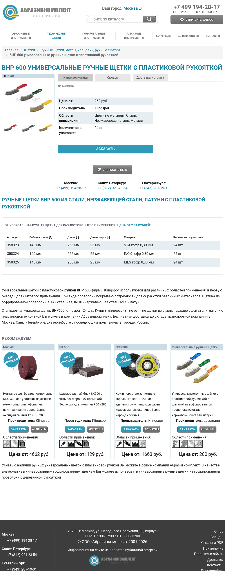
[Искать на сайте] (149, 19)
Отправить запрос (197, 20)
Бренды (216, 537)
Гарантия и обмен (208, 554)
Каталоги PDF (211, 543)
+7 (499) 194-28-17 (71, 188)
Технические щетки (56, 35)
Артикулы (39, 429)
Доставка (215, 560)
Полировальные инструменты (93, 35)
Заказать (105, 149)
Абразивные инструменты (21, 35)
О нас (218, 531)
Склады (113, 77)
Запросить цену (112, 170)
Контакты (213, 35)
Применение (213, 548)
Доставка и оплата (150, 77)
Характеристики (76, 77)
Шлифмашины (188, 35)
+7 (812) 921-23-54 (112, 188)
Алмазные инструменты (134, 35)
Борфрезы (163, 35)
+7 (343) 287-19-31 (154, 188)
